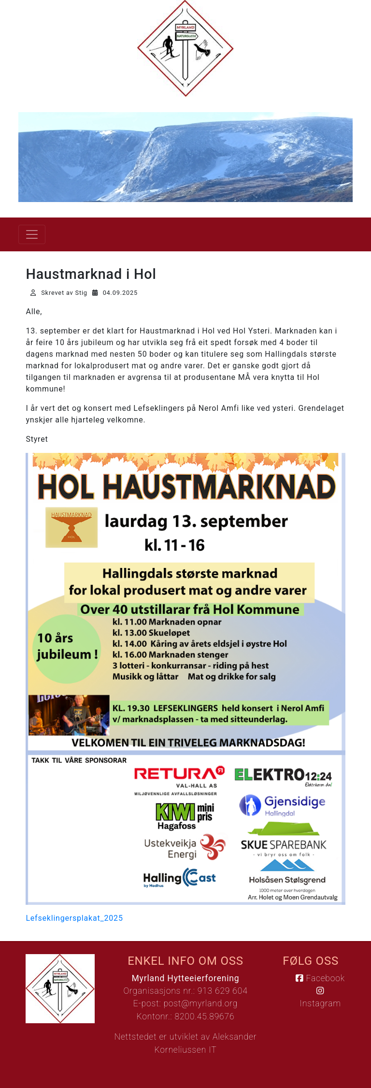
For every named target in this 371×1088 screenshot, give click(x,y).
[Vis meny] (31, 234)
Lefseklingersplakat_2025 (74, 918)
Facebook (320, 978)
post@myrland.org (200, 1003)
